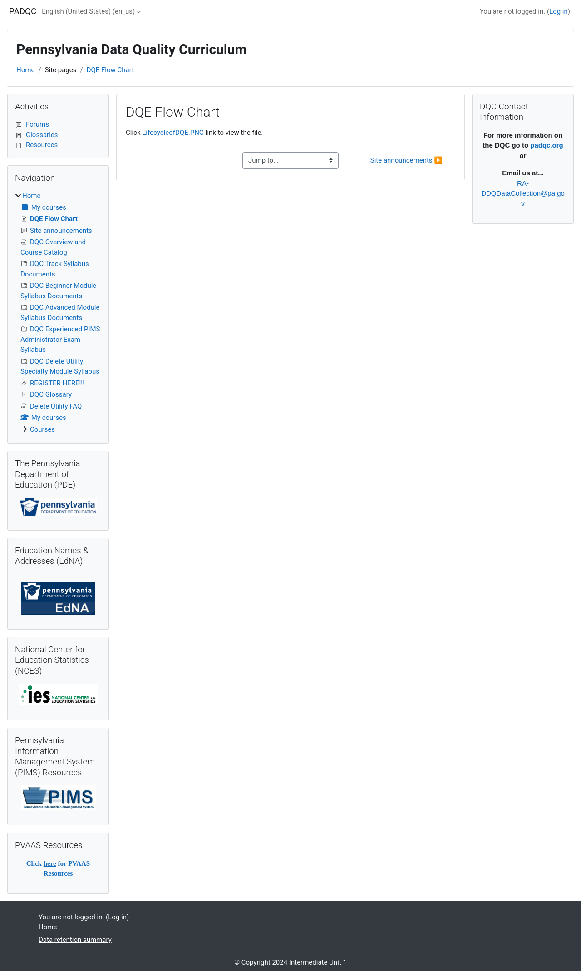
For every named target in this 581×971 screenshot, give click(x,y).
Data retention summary (75, 940)
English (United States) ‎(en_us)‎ (88, 11)
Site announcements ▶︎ (406, 160)
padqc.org (546, 145)
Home (25, 70)
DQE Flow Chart (110, 70)
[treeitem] (58, 312)
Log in (558, 11)
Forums (32, 124)
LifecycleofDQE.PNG (173, 132)
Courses (42, 429)
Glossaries (36, 135)
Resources (36, 145)
